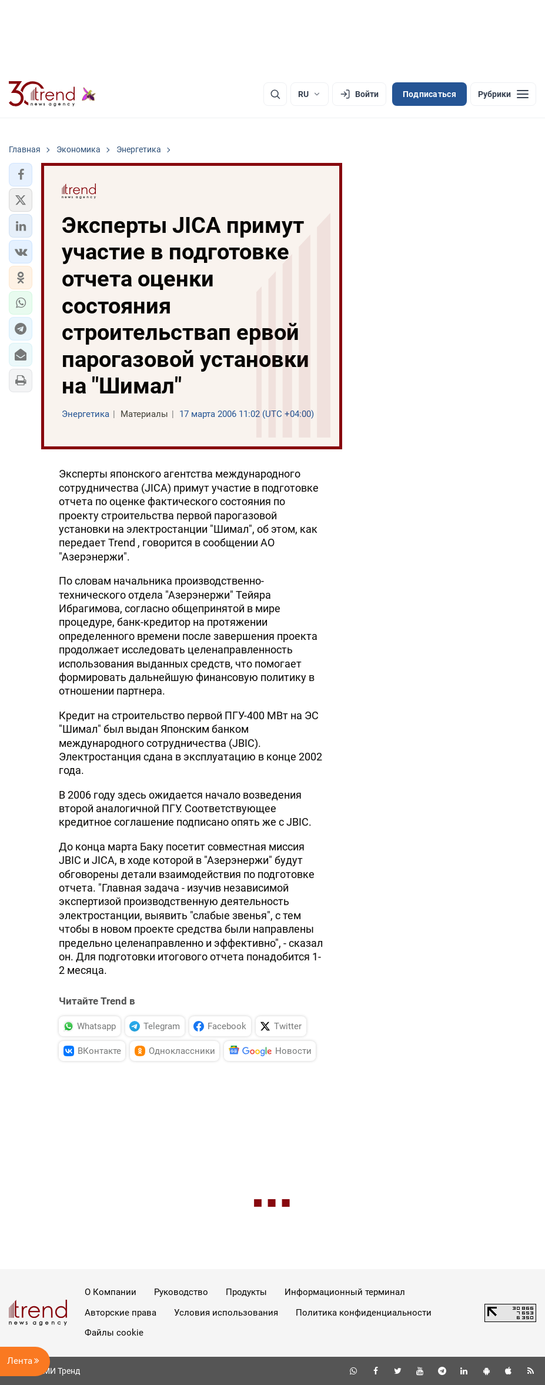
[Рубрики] (503, 94)
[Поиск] (275, 94)
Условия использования (226, 1312)
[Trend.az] (52, 94)
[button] (20, 174)
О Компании (110, 1292)
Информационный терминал (345, 1292)
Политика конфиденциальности (364, 1312)
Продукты (246, 1292)
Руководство (181, 1292)
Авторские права (120, 1312)
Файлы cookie (114, 1332)
